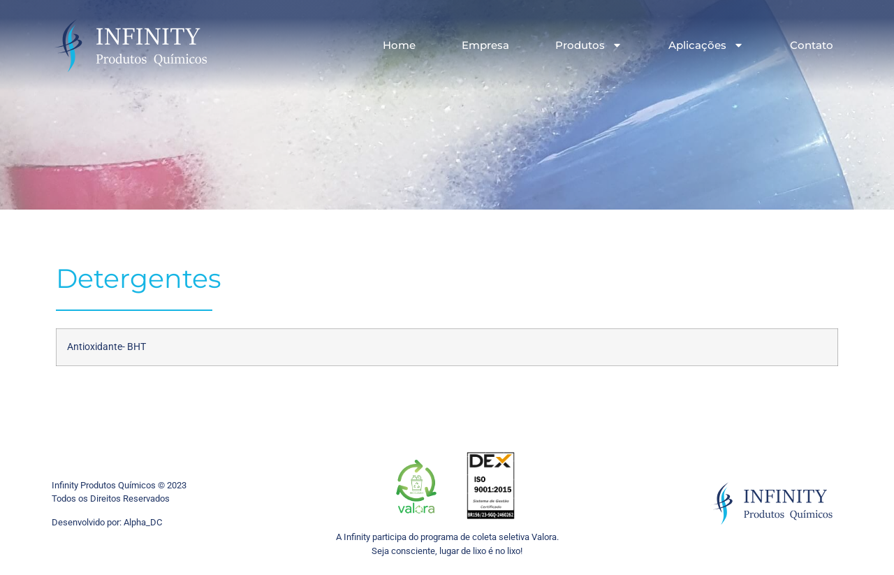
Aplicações (706, 45)
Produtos (588, 45)
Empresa (485, 45)
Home (399, 45)
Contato (811, 45)
